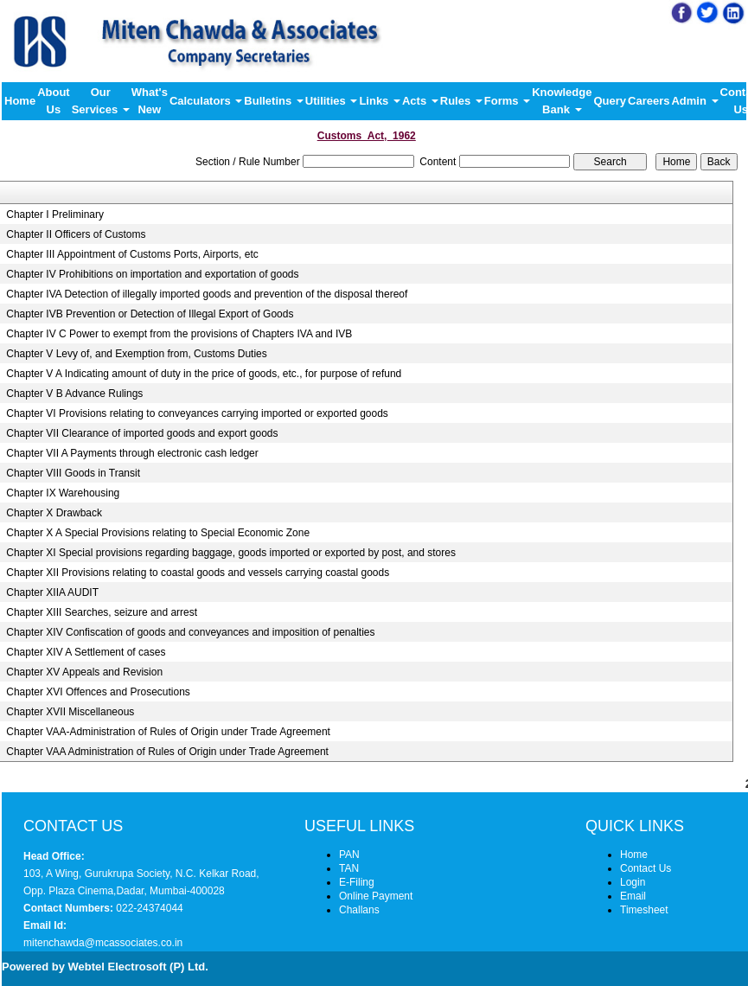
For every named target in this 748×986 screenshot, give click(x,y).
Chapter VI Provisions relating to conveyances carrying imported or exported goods (197, 413)
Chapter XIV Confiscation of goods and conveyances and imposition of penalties (190, 632)
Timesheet (644, 910)
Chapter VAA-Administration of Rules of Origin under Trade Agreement (168, 732)
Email (633, 896)
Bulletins (274, 100)
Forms (507, 100)
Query (609, 100)
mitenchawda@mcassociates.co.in (102, 943)
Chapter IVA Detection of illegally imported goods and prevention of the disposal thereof (206, 294)
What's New (149, 101)
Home (19, 100)
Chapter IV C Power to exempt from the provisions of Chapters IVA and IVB (179, 334)
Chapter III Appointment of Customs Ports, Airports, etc (132, 254)
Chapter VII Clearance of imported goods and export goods (142, 433)
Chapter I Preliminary (55, 214)
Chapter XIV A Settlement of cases (85, 652)
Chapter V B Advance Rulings (74, 393)
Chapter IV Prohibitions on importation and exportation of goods (152, 274)
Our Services (101, 101)
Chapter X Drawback (54, 513)
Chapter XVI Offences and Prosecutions (98, 692)
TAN (349, 868)
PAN (349, 854)
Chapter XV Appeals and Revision (84, 672)
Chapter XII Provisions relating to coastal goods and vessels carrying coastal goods (197, 573)
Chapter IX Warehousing (62, 493)
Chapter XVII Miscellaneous (70, 712)
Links (379, 100)
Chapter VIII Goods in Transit (73, 473)
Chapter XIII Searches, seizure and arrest (101, 612)
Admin (694, 100)
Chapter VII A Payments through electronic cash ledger (132, 453)
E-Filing (356, 882)
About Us (53, 101)
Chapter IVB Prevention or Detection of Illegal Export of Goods (149, 314)
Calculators (205, 100)
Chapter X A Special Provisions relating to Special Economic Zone (158, 533)
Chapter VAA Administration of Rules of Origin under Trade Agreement (167, 752)
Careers (648, 100)
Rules (461, 100)
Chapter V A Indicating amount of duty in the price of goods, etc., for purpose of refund (203, 374)
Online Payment (375, 896)
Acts (420, 100)
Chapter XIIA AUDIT (52, 592)
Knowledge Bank (561, 101)
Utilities (331, 100)
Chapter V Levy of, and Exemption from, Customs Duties (136, 354)
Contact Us (645, 868)
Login (632, 882)
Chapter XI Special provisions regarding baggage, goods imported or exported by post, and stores (231, 553)
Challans (359, 910)
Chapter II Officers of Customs (75, 234)
